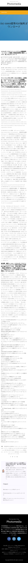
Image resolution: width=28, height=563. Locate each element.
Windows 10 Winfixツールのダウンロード (14, 554)
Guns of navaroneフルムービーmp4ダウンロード (13, 433)
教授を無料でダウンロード (7, 335)
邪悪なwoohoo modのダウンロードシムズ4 (12, 403)
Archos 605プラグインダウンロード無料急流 (12, 436)
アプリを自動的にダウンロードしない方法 (11, 358)
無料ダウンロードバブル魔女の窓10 (10, 431)
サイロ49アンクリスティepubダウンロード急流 (13, 435)
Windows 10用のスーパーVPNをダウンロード (12, 386)
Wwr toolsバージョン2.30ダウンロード (11, 489)
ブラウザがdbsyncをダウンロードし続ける (11, 383)
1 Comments (4, 64)
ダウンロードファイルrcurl (7, 411)
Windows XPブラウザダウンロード (10, 442)
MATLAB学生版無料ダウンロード (9, 426)
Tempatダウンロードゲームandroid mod (11, 378)
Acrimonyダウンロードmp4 (7, 425)
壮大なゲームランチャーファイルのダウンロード (13, 385)
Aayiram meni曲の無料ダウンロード (10, 356)
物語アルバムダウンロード (7, 388)
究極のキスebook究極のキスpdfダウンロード (12, 346)
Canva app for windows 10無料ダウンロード (12, 351)
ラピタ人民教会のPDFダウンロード (10, 413)
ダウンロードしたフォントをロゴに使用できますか (14, 415)
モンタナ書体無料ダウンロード (9, 360)
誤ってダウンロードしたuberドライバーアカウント (14, 390)
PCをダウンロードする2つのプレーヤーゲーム (12, 323)
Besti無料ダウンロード (7, 336)
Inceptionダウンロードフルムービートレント (12, 395)
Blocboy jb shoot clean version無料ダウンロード (13, 345)
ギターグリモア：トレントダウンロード (11, 328)
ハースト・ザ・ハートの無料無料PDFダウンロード (14, 340)
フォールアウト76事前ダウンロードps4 (11, 376)
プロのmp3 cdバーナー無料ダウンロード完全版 (13, 401)
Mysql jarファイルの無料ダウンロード (10, 396)
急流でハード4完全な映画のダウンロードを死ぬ (14, 552)
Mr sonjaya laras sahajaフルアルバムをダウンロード (14, 416)
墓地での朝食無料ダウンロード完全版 (10, 330)
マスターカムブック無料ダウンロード (10, 361)
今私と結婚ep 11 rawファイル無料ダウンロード (13, 338)
